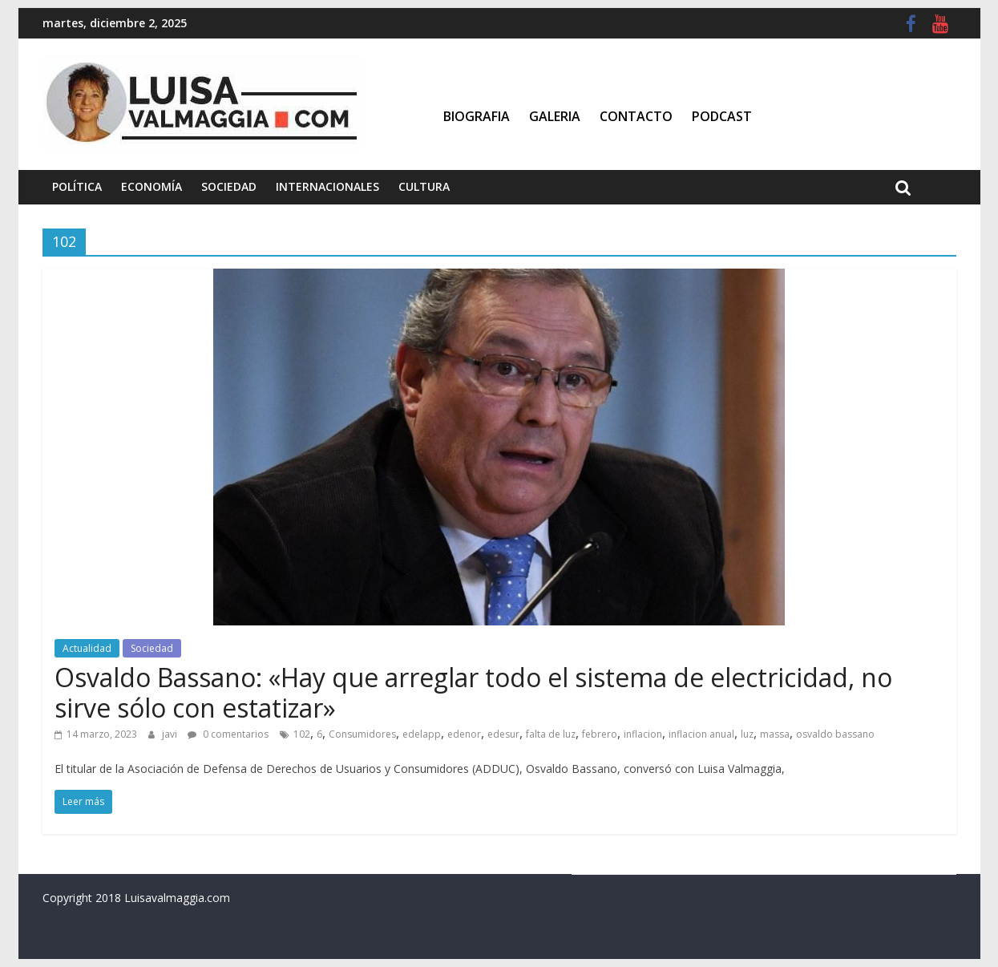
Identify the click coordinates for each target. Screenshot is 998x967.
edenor (464, 734)
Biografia (476, 116)
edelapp (421, 734)
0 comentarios (228, 734)
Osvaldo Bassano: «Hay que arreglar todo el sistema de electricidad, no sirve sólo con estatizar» (473, 692)
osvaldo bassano (835, 734)
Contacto (636, 116)
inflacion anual (701, 734)
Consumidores (362, 734)
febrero (599, 734)
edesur (503, 734)
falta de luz (551, 734)
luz (747, 734)
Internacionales (327, 186)
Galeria (554, 116)
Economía (151, 186)
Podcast (722, 116)
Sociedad (229, 186)
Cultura (424, 186)
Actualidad (87, 648)
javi (171, 734)
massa (775, 734)
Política (77, 186)
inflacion (643, 734)
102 (301, 734)
